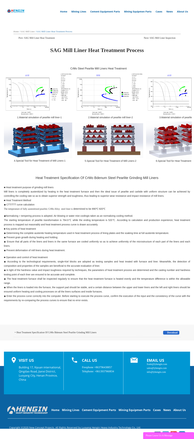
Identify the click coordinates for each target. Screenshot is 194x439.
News (169, 11)
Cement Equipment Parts (106, 11)
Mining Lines (79, 11)
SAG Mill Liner (27, 31)
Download (171, 332)
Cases (159, 11)
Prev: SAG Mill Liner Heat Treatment (37, 38)
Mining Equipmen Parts (139, 11)
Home (63, 11)
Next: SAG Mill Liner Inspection (160, 38)
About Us (182, 11)
